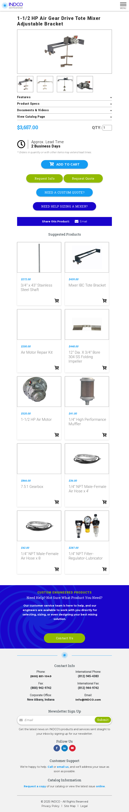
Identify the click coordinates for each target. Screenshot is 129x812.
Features (23, 97)
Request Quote (83, 178)
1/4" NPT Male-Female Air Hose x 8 (40, 555)
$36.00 (73, 480)
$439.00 (73, 279)
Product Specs (28, 103)
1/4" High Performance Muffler (87, 421)
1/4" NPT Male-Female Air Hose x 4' (87, 488)
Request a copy (35, 786)
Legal (84, 806)
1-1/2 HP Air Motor (36, 419)
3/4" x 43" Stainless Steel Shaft (36, 287)
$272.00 (25, 279)
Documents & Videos (33, 110)
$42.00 (25, 547)
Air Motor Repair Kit (37, 352)
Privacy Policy (50, 806)
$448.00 (73, 346)
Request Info (44, 178)
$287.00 (73, 547)
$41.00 (73, 413)
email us (63, 766)
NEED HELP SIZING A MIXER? (64, 206)
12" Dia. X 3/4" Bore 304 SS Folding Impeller (84, 357)
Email (81, 221)
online (100, 786)
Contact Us (64, 638)
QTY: (97, 127)
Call (50, 766)
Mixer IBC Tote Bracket (87, 285)
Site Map (70, 806)
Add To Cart (64, 164)
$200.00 (25, 346)
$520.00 (25, 413)
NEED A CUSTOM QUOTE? (64, 192)
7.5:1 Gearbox (32, 486)
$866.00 (25, 480)
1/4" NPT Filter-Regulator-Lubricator (86, 555)
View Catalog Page (31, 116)
